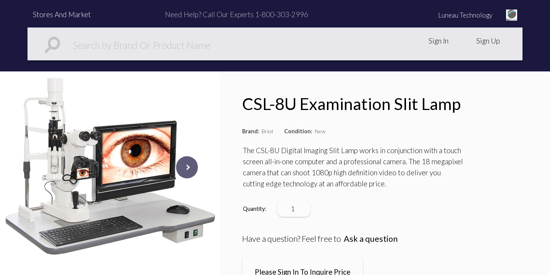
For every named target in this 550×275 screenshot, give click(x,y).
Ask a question (371, 239)
